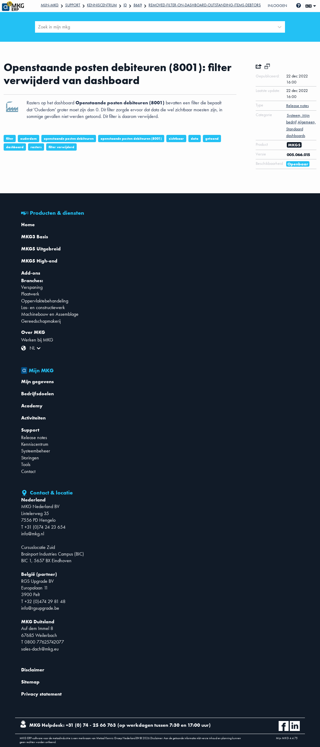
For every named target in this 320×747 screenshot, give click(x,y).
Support (72, 5)
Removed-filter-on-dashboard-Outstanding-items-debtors (205, 5)
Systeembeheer (35, 451)
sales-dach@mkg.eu (40, 649)
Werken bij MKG (37, 340)
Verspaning (32, 287)
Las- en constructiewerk (43, 307)
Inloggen (277, 5)
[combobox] (38, 27)
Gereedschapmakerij (41, 321)
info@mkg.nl (32, 533)
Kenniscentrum (102, 5)
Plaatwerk (30, 294)
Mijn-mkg (50, 5)
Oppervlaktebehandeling (44, 301)
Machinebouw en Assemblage (49, 314)
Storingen (30, 458)
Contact (28, 471)
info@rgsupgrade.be (40, 608)
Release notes (34, 437)
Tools (25, 464)
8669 (137, 5)
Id (125, 5)
